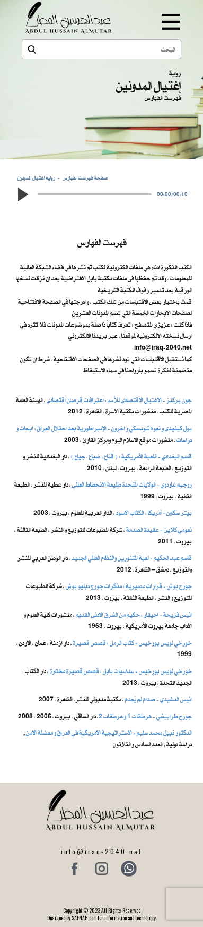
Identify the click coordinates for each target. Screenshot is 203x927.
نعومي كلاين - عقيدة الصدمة (158, 529)
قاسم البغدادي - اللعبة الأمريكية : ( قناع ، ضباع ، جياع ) (131, 456)
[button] (22, 194)
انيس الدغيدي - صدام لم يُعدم (158, 699)
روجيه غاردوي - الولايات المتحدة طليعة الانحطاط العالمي (132, 484)
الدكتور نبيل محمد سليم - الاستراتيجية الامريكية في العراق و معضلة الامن (109, 732)
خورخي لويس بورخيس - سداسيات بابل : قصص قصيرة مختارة (121, 671)
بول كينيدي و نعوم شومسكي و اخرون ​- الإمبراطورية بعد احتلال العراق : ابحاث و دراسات (104, 434)
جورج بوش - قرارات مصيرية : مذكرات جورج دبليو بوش (129, 586)
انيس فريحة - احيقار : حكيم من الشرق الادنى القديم (134, 614)
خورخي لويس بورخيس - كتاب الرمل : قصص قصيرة (132, 642)
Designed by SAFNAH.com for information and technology (101, 918)
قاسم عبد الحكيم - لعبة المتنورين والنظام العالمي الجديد (132, 557)
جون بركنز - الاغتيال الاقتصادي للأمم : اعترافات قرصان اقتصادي (119, 400)
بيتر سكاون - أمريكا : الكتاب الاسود (154, 512)
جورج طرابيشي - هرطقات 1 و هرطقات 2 (145, 716)
